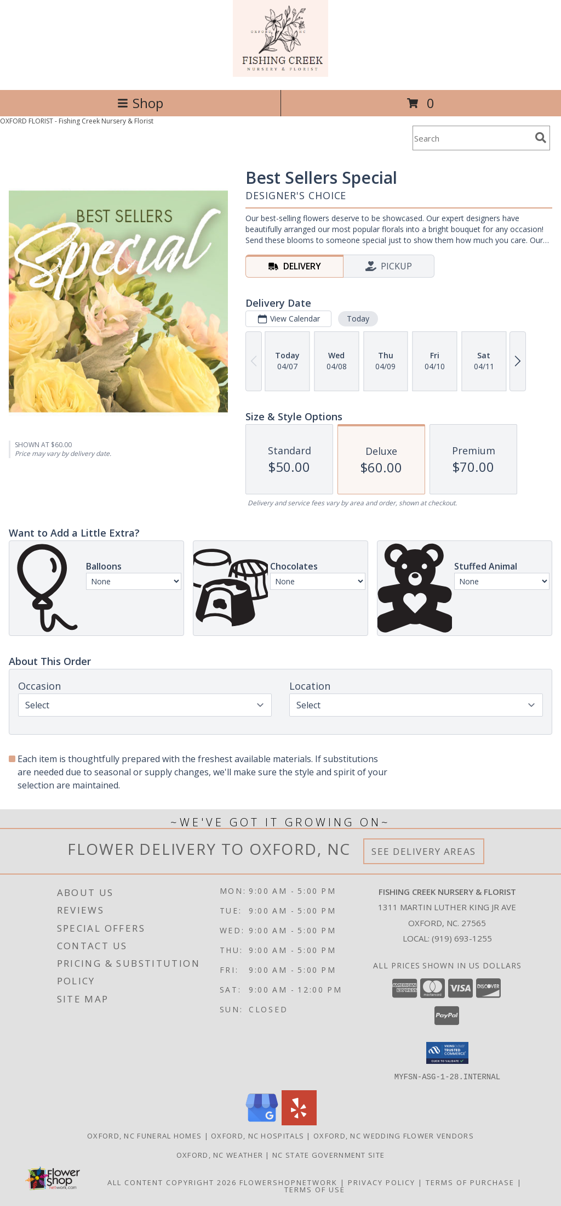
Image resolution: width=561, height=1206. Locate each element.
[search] (540, 138)
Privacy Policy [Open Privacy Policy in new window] (381, 1182)
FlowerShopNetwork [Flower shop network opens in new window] (288, 1182)
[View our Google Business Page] (261, 1122)
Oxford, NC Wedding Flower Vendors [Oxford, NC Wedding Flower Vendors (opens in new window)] (393, 1135)
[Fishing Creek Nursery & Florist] (280, 74)
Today (358, 318)
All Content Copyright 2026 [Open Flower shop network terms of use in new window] (172, 1182)
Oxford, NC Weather (219, 1154)
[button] (447, 1053)
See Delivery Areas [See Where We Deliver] (423, 851)
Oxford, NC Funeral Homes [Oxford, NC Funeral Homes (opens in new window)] (144, 1135)
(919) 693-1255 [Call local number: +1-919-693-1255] (462, 938)
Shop (140, 103)
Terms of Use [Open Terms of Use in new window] (314, 1189)
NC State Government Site (328, 1154)
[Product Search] (471, 138)
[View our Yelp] (299, 1122)
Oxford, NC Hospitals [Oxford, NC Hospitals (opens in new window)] (257, 1135)
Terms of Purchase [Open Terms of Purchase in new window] (470, 1182)
